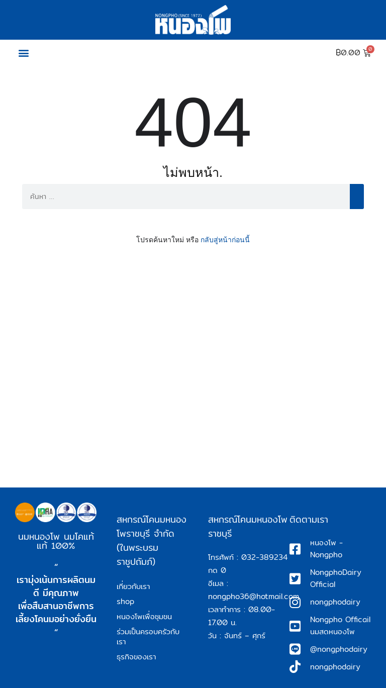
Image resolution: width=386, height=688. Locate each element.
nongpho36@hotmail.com (253, 596)
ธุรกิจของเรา (136, 656)
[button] (23, 53)
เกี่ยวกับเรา (133, 586)
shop (125, 601)
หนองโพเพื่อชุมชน (144, 616)
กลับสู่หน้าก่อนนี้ (225, 240)
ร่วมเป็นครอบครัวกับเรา (148, 636)
